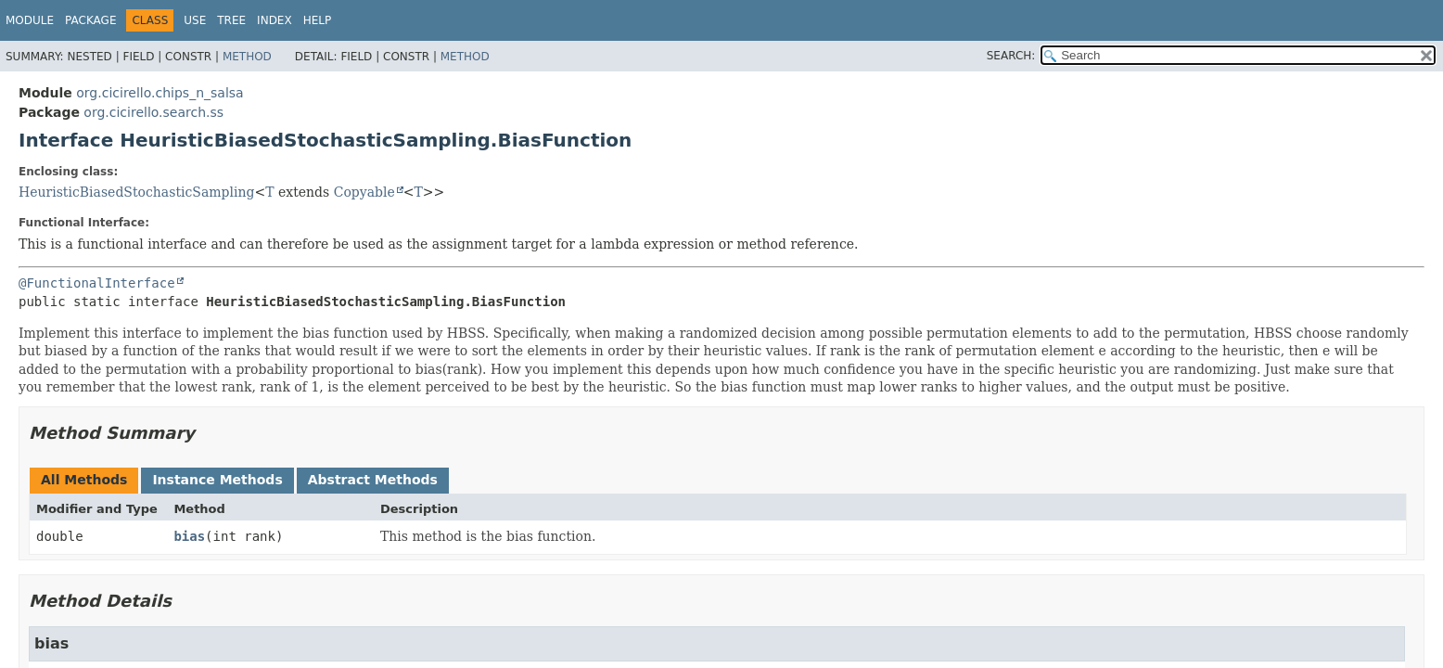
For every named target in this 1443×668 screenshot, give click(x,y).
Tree (231, 20)
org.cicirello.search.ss (153, 112)
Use (195, 20)
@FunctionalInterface (97, 283)
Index (274, 20)
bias (189, 536)
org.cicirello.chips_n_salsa (159, 92)
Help (317, 20)
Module (30, 20)
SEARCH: (1011, 55)
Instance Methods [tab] (217, 479)
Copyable (364, 192)
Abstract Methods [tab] (373, 479)
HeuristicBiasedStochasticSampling (136, 192)
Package (90, 20)
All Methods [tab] (84, 479)
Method (247, 56)
